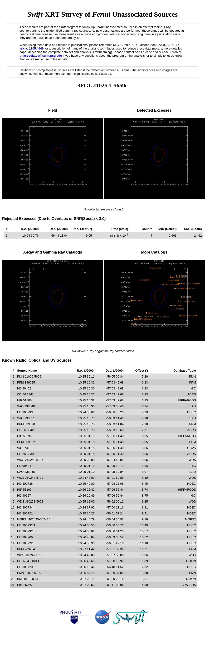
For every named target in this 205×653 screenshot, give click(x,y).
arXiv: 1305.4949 (32, 48)
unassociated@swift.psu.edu (41, 55)
